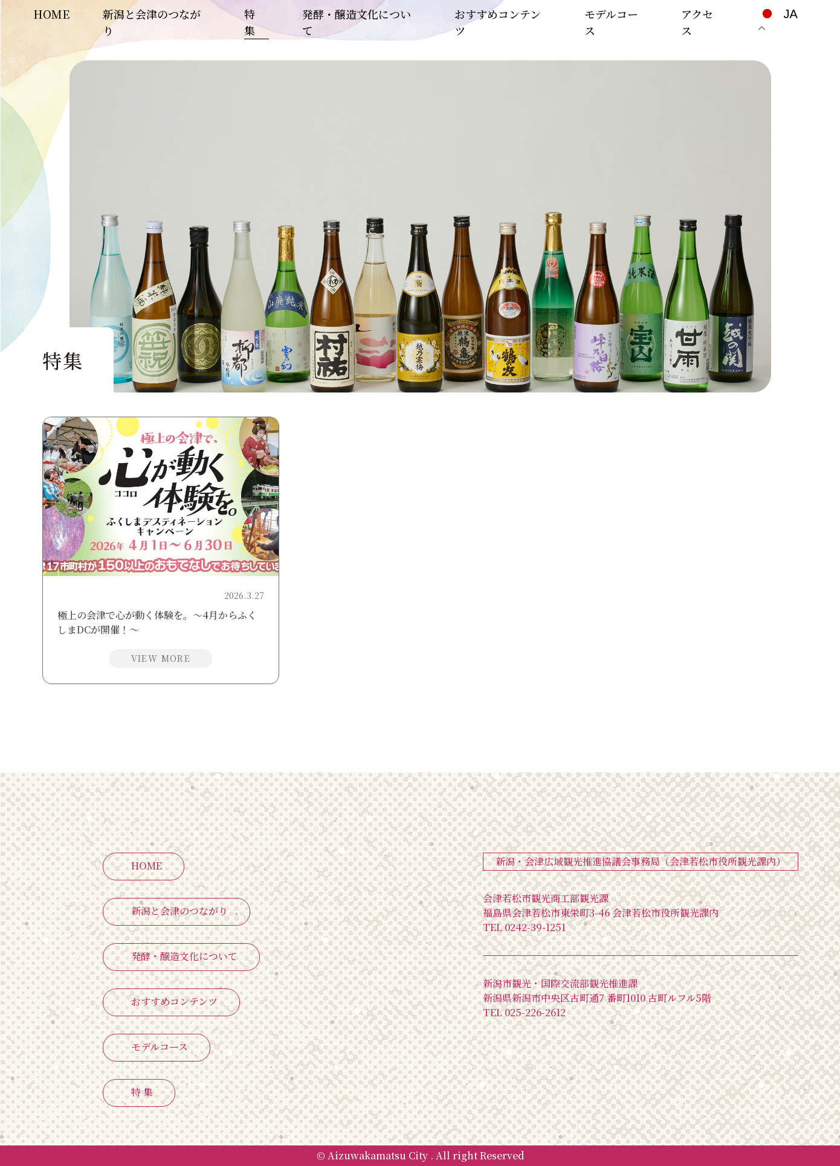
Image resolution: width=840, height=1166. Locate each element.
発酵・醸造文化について (184, 956)
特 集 (249, 22)
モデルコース (159, 1047)
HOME (51, 14)
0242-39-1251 (524, 927)
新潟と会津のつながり (179, 911)
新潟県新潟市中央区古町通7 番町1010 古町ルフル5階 (597, 998)
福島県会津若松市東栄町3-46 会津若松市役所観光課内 (601, 913)
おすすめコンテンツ (174, 1001)
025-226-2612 (524, 1012)
